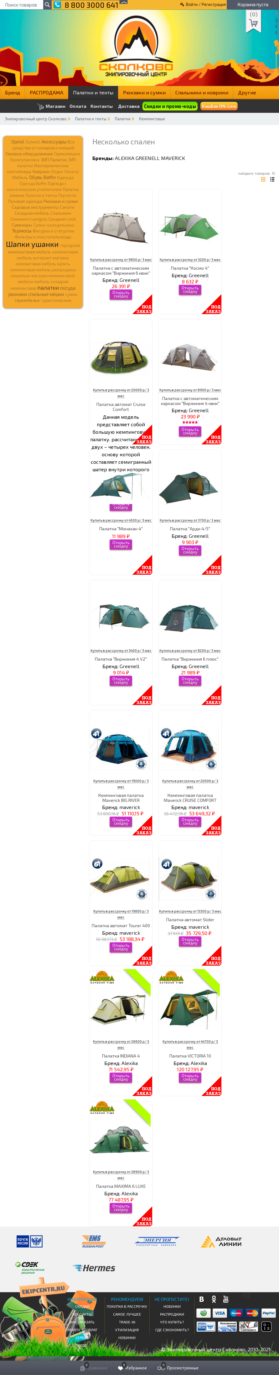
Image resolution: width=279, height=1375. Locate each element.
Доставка (129, 106)
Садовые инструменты (35, 207)
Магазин (51, 106)
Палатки (123, 118)
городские (70, 245)
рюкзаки (17, 294)
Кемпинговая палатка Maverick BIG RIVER (121, 797)
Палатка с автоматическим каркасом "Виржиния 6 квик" (121, 270)
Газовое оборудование (29, 153)
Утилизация (127, 1330)
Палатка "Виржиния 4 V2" (121, 659)
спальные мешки (46, 294)
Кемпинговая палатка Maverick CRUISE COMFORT (190, 797)
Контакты (101, 106)
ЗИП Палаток (54, 159)
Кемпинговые (152, 118)
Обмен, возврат (82, 1330)
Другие (247, 92)
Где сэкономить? (172, 1330)
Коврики (41, 171)
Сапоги (67, 207)
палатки (48, 287)
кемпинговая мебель (29, 251)
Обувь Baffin (42, 177)
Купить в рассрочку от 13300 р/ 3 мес (190, 911)
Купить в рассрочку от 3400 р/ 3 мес (121, 650)
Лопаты (71, 171)
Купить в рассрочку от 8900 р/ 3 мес (190, 390)
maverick (173, 158)
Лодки (57, 171)
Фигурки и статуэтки (53, 230)
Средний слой (62, 219)
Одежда (65, 177)
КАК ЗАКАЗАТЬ (82, 1322)
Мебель (20, 177)
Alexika (124, 158)
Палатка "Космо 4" (190, 268)
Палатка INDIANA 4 (121, 1055)
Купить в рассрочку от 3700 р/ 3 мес (190, 520)
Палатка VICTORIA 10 (190, 1055)
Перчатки (67, 195)
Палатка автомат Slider (190, 919)
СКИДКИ (82, 1306)
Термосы (21, 230)
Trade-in (127, 1322)
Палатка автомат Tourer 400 (121, 925)
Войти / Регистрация (206, 4)
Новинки (127, 1337)
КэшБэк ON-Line (219, 106)
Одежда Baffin (33, 183)
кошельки (20, 275)
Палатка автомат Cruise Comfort (121, 407)
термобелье (27, 300)
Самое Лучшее (127, 1314)
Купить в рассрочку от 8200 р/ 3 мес (190, 650)
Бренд (12, 92)
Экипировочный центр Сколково (36, 118)
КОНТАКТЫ (82, 1314)
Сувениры (22, 225)
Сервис (82, 1337)
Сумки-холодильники (53, 225)
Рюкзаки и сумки (144, 92)
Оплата (78, 106)
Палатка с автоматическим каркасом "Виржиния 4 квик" (190, 401)
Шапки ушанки (32, 243)
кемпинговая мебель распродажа (43, 269)
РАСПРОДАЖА (46, 92)
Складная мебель (32, 213)
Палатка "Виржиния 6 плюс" (190, 659)
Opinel (17, 141)
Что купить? (172, 1322)
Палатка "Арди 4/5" (190, 528)
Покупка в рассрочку (127, 1306)
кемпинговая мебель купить (43, 263)
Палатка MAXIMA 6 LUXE (121, 1186)
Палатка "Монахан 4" (121, 528)
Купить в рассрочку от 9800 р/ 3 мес (121, 260)
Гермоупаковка (24, 159)
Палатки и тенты (93, 92)
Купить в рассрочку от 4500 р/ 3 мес (121, 520)
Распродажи (172, 1314)
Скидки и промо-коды (170, 106)
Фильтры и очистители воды (43, 236)
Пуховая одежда (25, 201)
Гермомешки (67, 153)
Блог (82, 1345)
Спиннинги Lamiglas (28, 219)
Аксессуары (53, 141)
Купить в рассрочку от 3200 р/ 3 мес (190, 260)
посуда (67, 288)
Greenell (148, 158)
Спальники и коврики (201, 92)
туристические (56, 300)
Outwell (32, 141)
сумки (71, 294)
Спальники (60, 213)
